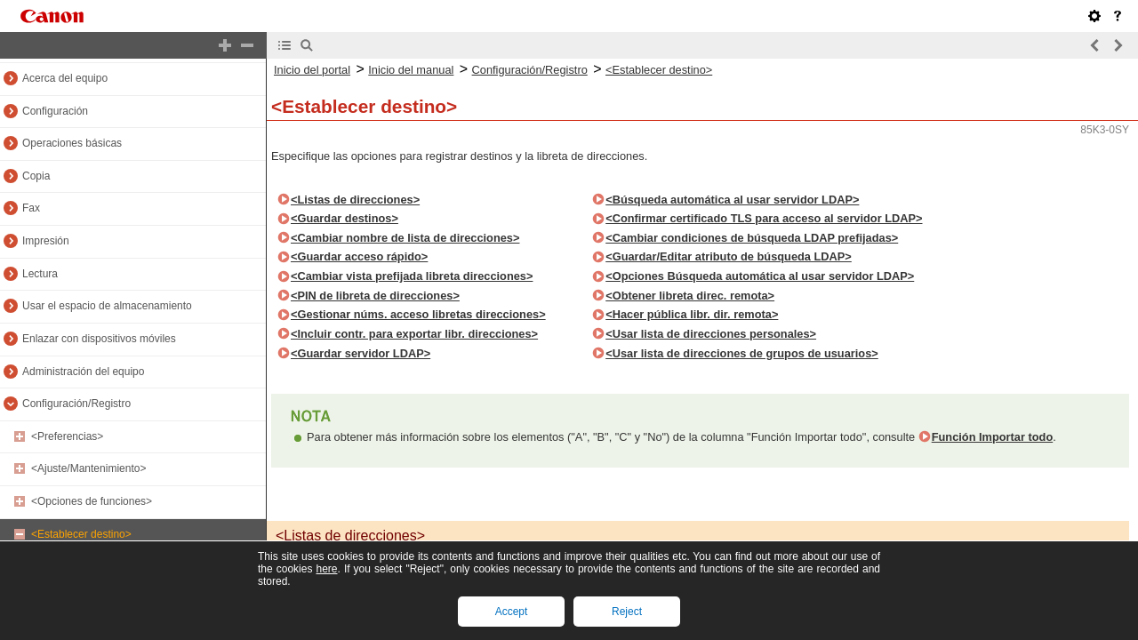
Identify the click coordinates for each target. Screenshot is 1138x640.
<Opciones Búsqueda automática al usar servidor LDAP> (759, 276)
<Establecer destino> (81, 534)
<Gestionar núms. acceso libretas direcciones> (418, 314)
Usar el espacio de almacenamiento (107, 306)
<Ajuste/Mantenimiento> (88, 468)
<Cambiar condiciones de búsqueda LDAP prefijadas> (751, 237)
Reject (627, 611)
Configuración (55, 111)
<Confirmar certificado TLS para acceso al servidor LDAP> (763, 218)
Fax (31, 208)
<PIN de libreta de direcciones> (375, 295)
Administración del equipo (83, 371)
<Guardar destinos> (344, 218)
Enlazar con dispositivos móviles (99, 338)
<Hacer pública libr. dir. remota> (691, 314)
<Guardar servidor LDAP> (360, 353)
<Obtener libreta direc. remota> (689, 295)
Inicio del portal (312, 69)
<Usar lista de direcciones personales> (710, 333)
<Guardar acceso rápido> (359, 256)
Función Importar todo (993, 437)
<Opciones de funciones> (91, 501)
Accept (511, 611)
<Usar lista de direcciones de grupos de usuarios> (741, 353)
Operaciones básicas (72, 143)
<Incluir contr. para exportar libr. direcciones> (414, 333)
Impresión (45, 241)
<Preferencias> (67, 436)
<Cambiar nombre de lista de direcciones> (405, 237)
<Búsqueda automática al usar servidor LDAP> (732, 199)
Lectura (40, 274)
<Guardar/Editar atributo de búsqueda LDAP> (728, 256)
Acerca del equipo (65, 78)
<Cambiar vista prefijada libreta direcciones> (412, 276)
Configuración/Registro (76, 403)
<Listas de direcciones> (355, 199)
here (326, 569)
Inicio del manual (410, 69)
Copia (36, 176)
